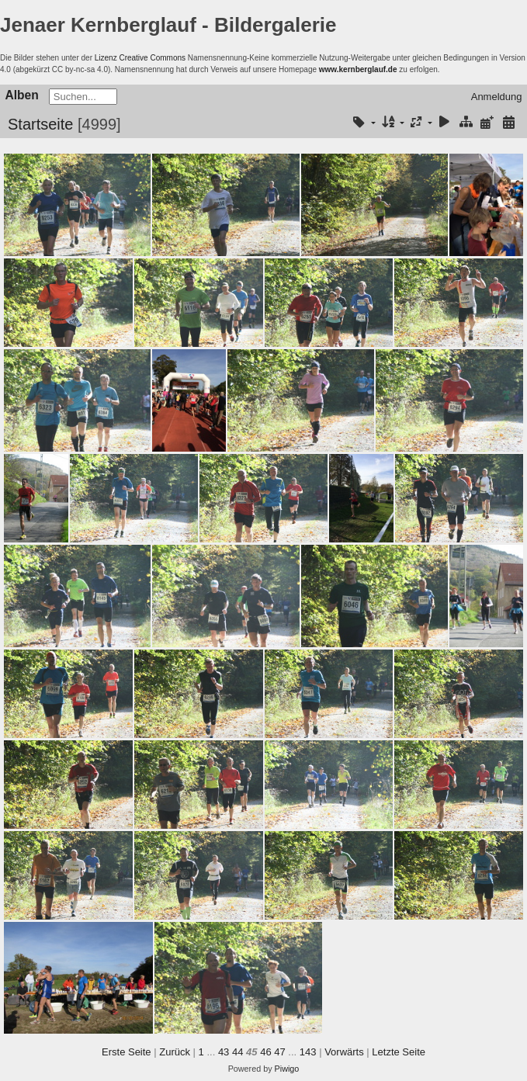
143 (308, 1052)
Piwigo (287, 1068)
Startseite (40, 124)
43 (223, 1052)
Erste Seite (126, 1052)
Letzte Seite (398, 1052)
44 (237, 1052)
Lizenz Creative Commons (140, 58)
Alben (22, 95)
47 (279, 1052)
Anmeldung (496, 96)
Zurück (174, 1052)
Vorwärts (344, 1052)
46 (265, 1052)
